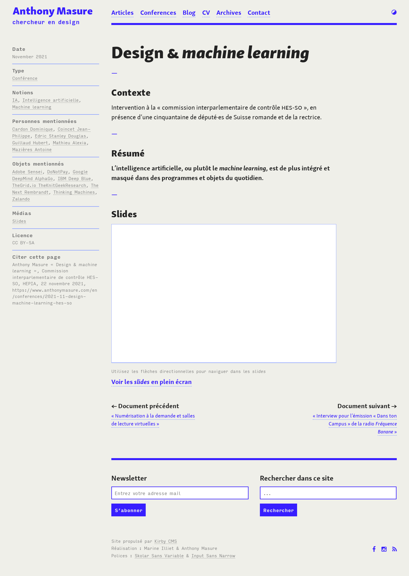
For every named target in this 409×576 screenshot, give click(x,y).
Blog (189, 12)
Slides (19, 221)
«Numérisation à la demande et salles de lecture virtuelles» (153, 419)
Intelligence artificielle (50, 100)
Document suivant (367, 406)
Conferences (158, 12)
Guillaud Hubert (30, 142)
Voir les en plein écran (151, 381)
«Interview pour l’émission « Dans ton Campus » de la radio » (355, 423)
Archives (228, 12)
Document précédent (145, 406)
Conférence (24, 78)
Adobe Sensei (27, 171)
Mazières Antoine (32, 149)
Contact (259, 12)
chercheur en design (46, 21)
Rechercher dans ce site (296, 478)
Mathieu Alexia (69, 142)
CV (206, 12)
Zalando (21, 198)
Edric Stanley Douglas (60, 135)
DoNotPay (57, 171)
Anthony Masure (53, 11)
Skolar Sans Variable (159, 555)
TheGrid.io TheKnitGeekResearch (49, 185)
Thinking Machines (74, 192)
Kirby (166, 541)
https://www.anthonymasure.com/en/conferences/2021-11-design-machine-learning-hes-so (54, 296)
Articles (122, 12)
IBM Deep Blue (74, 178)
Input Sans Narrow (213, 555)
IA (15, 100)
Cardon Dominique (32, 129)
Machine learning (31, 106)
